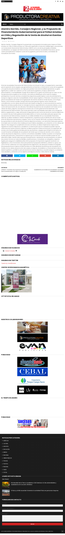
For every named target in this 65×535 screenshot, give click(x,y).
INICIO (5, 24)
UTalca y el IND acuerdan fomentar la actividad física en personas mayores (34, 492)
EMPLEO (5, 454)
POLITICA (5, 465)
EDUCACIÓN (6, 451)
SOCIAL (5, 474)
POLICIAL (5, 462)
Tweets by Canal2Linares (8, 265)
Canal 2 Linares (10, 252)
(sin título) (5, 481)
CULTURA (5, 445)
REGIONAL (12, 43)
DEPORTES (5, 448)
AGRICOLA (6, 442)
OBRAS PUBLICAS (7, 459)
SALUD (5, 471)
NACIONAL (5, 456)
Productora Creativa (47, 533)
